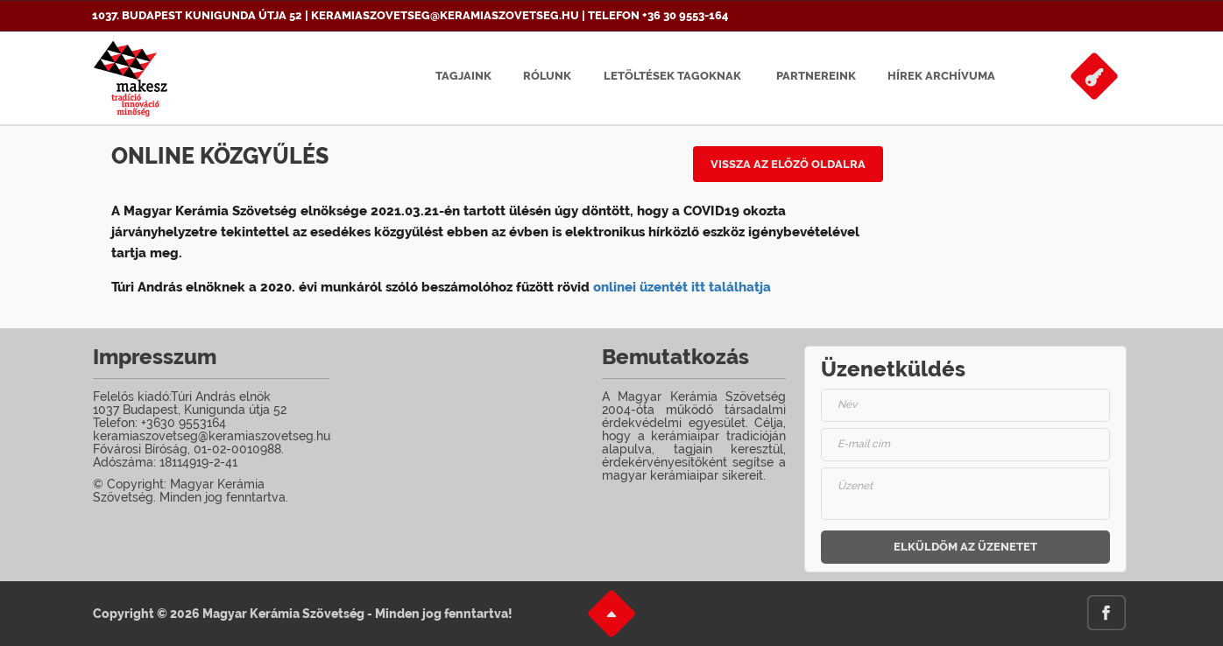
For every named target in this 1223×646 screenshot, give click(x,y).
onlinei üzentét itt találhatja (682, 287)
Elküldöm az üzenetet (965, 546)
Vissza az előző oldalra (788, 164)
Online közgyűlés (220, 156)
